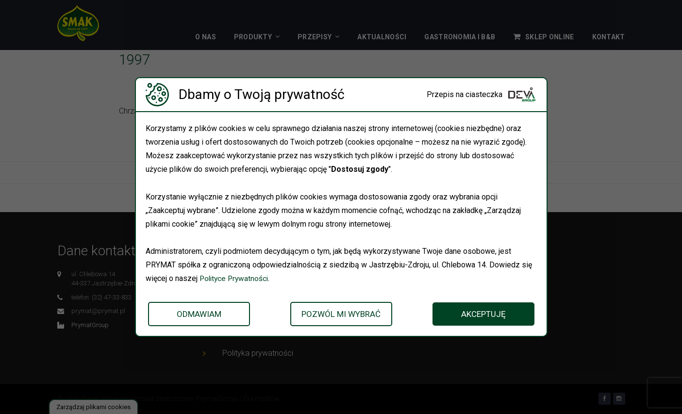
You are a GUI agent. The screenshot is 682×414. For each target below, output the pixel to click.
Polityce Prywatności (235, 278)
